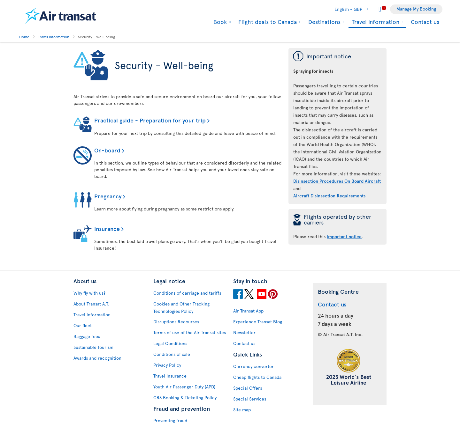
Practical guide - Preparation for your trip (150, 120)
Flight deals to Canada (266, 21)
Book (219, 21)
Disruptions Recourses (176, 322)
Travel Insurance (170, 376)
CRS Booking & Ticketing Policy (185, 397)
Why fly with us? (89, 293)
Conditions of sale (171, 354)
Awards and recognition (97, 358)
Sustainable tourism (93, 347)
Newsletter (244, 332)
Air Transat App (248, 311)
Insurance (107, 228)
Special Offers (247, 388)
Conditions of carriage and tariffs (187, 293)
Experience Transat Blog (257, 322)
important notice (344, 236)
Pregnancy (107, 196)
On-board (107, 150)
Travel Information (375, 22)
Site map (242, 410)
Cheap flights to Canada (257, 377)
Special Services (249, 399)
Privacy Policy (167, 365)
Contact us (425, 22)
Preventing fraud (170, 420)
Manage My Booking (416, 9)
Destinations (323, 21)
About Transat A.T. (91, 304)
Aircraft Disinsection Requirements (329, 196)
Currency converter (253, 366)
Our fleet (82, 325)
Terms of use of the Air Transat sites (189, 332)
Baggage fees (86, 336)
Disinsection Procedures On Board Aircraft (337, 181)
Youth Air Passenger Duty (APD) (184, 387)
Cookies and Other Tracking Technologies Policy (181, 307)
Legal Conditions (170, 343)
